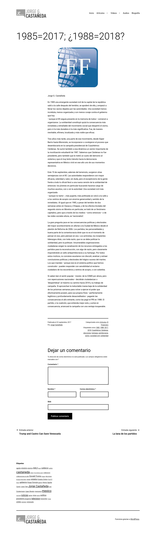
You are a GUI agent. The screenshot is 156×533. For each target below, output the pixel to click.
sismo (87, 336)
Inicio (91, 13)
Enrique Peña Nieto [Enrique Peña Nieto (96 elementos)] (21, 479)
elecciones (87, 333)
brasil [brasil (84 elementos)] (39, 468)
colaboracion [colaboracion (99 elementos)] (46, 472)
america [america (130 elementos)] (30, 468)
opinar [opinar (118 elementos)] (30, 495)
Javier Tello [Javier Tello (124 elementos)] (24, 486)
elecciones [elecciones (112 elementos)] (49, 476)
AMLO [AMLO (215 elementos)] (35, 468)
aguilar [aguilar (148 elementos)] (18, 468)
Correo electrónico (88, 389)
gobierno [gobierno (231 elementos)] (23, 482)
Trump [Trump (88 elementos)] (49, 499)
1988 (102, 328)
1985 (97, 328)
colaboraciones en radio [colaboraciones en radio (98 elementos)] (22, 476)
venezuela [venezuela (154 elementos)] (30, 502)
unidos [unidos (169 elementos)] (18, 502)
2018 (89, 330)
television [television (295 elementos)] (36, 498)
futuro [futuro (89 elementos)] (17, 482)
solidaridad (104, 336)
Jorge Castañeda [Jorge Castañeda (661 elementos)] (38, 486)
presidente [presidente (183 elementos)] (20, 499)
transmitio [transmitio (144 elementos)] (44, 499)
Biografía (136, 13)
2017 (106, 328)
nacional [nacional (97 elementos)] (18, 495)
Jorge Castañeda (57, 325)
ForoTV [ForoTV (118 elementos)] (50, 479)
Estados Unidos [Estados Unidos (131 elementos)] (43, 479)
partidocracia (103, 333)
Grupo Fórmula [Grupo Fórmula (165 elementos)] (32, 482)
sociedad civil (95, 336)
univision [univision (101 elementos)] (24, 502)
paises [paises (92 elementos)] (38, 495)
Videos (114, 13)
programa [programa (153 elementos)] (27, 499)
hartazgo (95, 333)
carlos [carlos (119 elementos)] (51, 468)
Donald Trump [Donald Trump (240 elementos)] (35, 476)
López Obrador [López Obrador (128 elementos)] (29, 491)
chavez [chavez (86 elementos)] (32, 472)
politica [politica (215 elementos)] (43, 495)
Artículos (100, 13)
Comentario (53, 364)
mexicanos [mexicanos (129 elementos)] (38, 491)
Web (49, 402)
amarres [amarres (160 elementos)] (24, 468)
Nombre (51, 389)
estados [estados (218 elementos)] (34, 479)
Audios (126, 13)
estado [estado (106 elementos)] (28, 479)
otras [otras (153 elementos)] (34, 495)
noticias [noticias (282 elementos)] (24, 495)
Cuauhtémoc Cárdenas (100, 330)
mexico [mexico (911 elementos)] (46, 491)
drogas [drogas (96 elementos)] (43, 476)
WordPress (135, 519)
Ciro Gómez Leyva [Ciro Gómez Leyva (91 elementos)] (38, 472)
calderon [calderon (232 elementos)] (44, 468)
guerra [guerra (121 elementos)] (40, 482)
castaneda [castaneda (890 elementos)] (23, 472)
